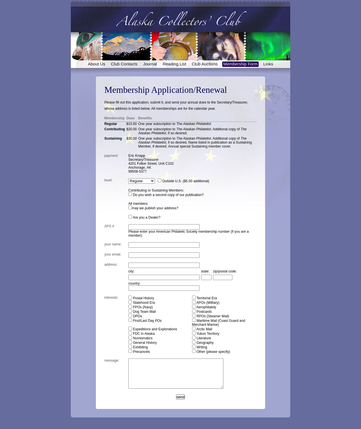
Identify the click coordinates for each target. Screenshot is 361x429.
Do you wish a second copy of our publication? (166, 195)
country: (134, 283)
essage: (111, 360)
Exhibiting (138, 347)
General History (142, 342)
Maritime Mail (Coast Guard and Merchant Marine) (218, 322)
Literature (201, 338)
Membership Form (240, 63)
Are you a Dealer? (144, 217)
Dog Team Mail (142, 311)
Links (268, 63)
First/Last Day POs (145, 320)
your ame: (113, 244)
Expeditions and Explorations (152, 329)
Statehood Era (141, 302)
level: (108, 180)
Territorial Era (204, 298)
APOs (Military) (205, 302)
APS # (109, 226)
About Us (96, 63)
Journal (150, 63)
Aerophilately (204, 307)
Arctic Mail (202, 329)
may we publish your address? (153, 208)
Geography (203, 342)
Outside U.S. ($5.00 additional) (183, 181)
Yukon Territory (205, 333)
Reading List (174, 63)
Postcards (202, 311)
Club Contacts (124, 63)
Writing (199, 347)
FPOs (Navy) (140, 307)
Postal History (141, 298)
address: (111, 265)
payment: (111, 156)
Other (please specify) (211, 351)
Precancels (139, 351)
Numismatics (140, 338)
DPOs (135, 316)
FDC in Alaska (141, 333)
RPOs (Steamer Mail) (210, 316)
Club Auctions (205, 63)
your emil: (112, 254)
